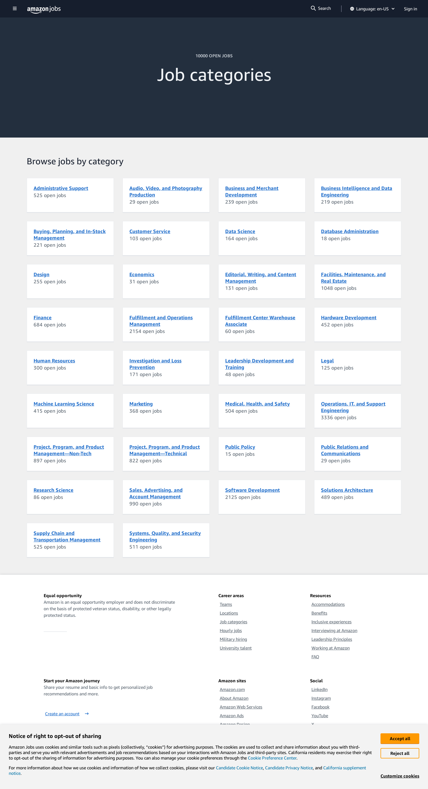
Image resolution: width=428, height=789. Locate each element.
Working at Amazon (330, 648)
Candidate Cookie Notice (239, 767)
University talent (236, 648)
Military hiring (233, 639)
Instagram (321, 698)
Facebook (320, 707)
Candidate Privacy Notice (289, 767)
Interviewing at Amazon (334, 630)
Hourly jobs (231, 630)
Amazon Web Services (241, 707)
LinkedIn (319, 689)
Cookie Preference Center (272, 758)
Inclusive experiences (331, 621)
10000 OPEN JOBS (214, 55)
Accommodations (328, 604)
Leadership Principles (331, 639)
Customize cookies (400, 776)
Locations (229, 613)
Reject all (399, 753)
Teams (226, 604)
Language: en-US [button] (372, 8)
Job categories (233, 621)
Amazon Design (235, 724)
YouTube (319, 715)
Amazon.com (232, 689)
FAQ (315, 656)
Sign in (410, 8)
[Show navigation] (15, 9)
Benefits (319, 613)
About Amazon (234, 698)
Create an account (67, 713)
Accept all (400, 738)
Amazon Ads (232, 715)
